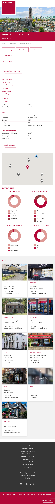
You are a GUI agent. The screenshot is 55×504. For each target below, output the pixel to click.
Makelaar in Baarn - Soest (27, 451)
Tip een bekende (6, 91)
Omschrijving (8, 49)
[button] (27, 167)
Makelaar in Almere (27, 446)
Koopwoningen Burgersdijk (27, 472)
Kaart (35, 49)
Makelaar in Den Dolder (27, 456)
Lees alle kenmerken (9, 145)
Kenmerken (22, 49)
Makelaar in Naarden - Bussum (27, 462)
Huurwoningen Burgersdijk (27, 475)
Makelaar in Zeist (27, 467)
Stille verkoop (27, 478)
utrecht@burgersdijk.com (9, 84)
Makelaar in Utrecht (27, 464)
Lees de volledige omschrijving (12, 71)
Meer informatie (47, 494)
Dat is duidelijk (46, 500)
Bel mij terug (5, 93)
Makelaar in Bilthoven (27, 448)
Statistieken (8, 55)
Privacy (27, 491)
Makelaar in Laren (27, 459)
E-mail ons (5, 88)
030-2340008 (6, 82)
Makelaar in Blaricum (27, 454)
